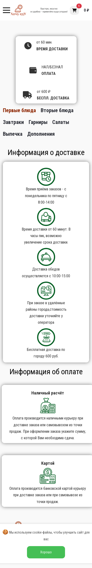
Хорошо (46, 552)
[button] (74, 10)
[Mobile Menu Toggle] (6, 10)
